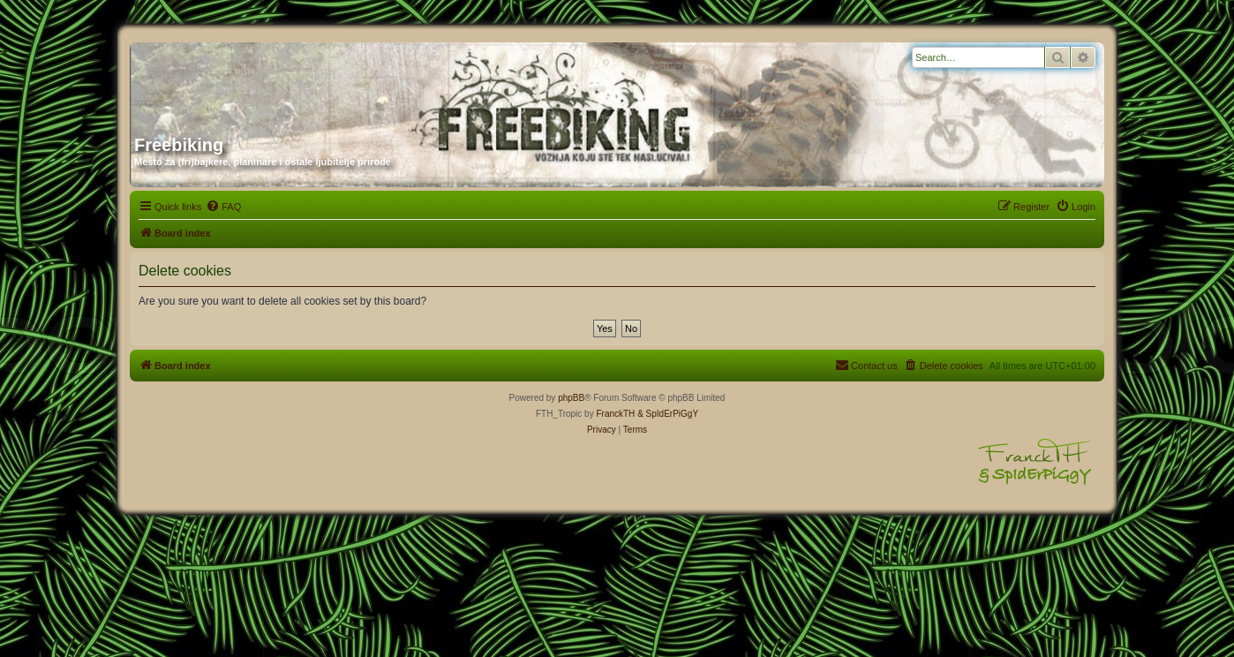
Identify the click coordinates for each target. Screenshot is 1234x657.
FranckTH (615, 414)
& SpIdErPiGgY (667, 414)
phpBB (571, 398)
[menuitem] (223, 206)
